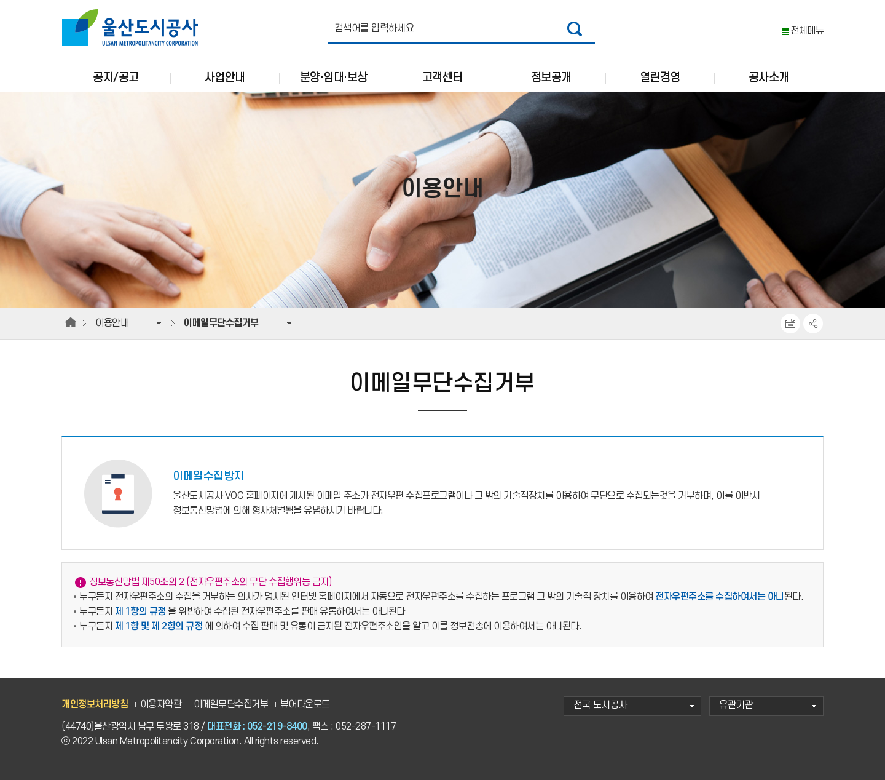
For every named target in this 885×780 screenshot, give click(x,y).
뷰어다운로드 (305, 704)
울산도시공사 (132, 27)
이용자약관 (161, 704)
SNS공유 (813, 323)
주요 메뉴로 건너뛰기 (442, 0)
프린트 (790, 323)
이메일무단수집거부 (231, 704)
